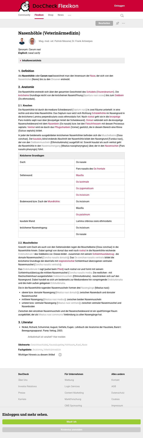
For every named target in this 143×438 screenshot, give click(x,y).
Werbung (69, 380)
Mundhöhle (54, 201)
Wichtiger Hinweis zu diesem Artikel (36, 354)
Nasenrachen (112, 145)
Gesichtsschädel (39, 344)
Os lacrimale (82, 181)
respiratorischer (67, 261)
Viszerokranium (105, 91)
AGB (113, 386)
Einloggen (119, 5)
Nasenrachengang (51, 145)
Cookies (115, 399)
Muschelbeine (109, 135)
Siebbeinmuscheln (40, 142)
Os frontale (99, 168)
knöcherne (23, 95)
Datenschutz (117, 392)
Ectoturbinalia (58, 283)
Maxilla (80, 175)
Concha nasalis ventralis (47, 264)
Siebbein (119, 95)
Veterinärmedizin (52, 349)
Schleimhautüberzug (103, 254)
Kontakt (115, 380)
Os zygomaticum (85, 188)
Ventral (31, 127)
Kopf (78, 344)
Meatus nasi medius (54, 299)
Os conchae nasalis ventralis (89, 257)
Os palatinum (83, 214)
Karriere (22, 399)
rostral (91, 116)
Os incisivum (82, 195)
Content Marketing (74, 392)
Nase (92, 75)
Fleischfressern (93, 123)
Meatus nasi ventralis (68, 303)
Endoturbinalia (115, 279)
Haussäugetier (56, 344)
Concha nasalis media (80, 272)
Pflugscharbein (62, 127)
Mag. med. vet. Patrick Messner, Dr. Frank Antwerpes (66, 41)
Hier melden (59, 336)
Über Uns (22, 380)
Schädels (91, 91)
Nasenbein (53, 123)
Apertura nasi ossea (94, 95)
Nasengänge (87, 287)
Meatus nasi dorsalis (67, 292)
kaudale (37, 138)
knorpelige (115, 116)
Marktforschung (73, 399)
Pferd (60, 269)
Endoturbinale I (26, 254)
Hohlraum (70, 344)
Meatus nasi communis (51, 314)
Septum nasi (79, 109)
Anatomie (38, 349)
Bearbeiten (104, 23)
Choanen (55, 79)
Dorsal (89, 120)
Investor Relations (27, 386)
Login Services (72, 386)
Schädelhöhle (99, 113)
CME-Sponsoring (73, 405)
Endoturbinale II (31, 269)
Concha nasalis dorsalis (55, 257)
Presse (21, 392)
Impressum (117, 405)
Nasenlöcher (24, 79)
